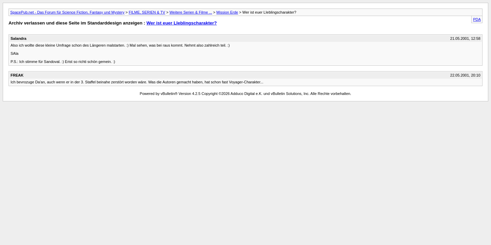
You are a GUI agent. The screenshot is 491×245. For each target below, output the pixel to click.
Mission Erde (227, 12)
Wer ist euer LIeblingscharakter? (181, 23)
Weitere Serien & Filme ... (190, 12)
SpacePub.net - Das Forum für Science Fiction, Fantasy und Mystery (67, 12)
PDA (477, 19)
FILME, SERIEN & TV (147, 12)
